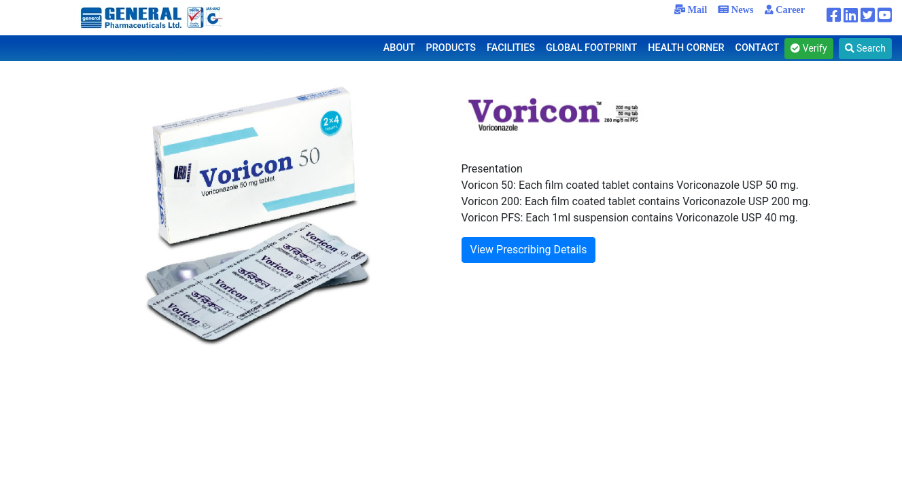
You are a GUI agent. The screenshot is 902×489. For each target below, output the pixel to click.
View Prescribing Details (528, 249)
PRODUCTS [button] (451, 48)
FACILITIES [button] (511, 48)
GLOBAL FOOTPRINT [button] (591, 48)
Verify (809, 48)
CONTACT (757, 48)
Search (865, 48)
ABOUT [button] (399, 48)
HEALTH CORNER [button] (686, 48)
